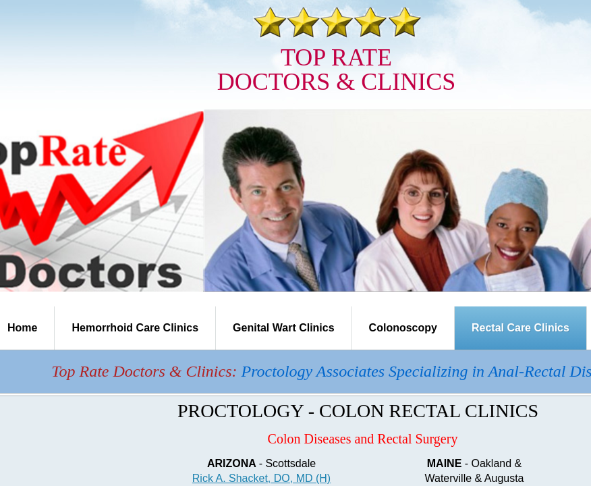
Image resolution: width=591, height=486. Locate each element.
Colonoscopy (403, 327)
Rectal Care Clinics (520, 327)
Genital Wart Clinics (284, 327)
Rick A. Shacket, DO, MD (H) (261, 478)
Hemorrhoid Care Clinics (135, 327)
